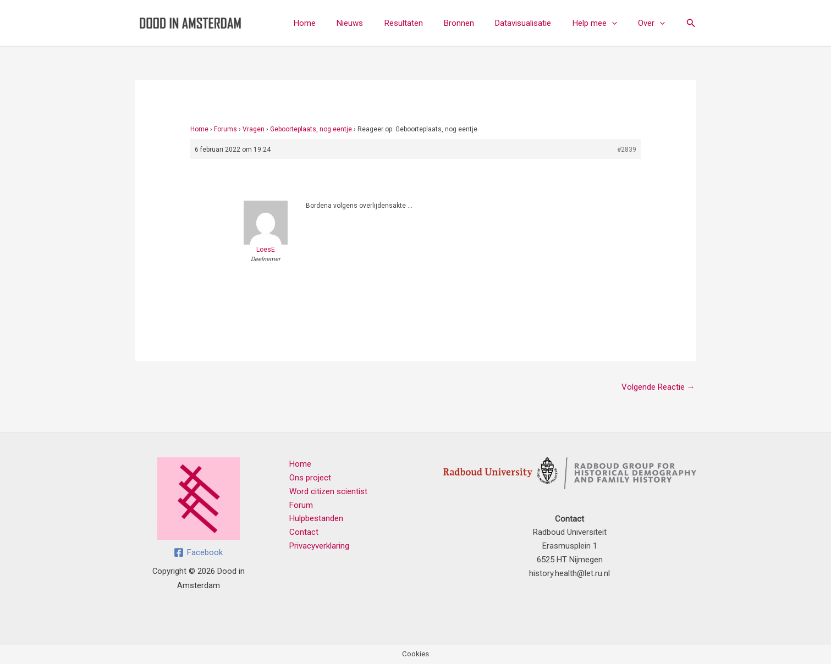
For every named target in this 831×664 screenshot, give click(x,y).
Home (334, 23)
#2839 (626, 149)
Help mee (601, 23)
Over (653, 23)
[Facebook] (198, 552)
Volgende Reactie (658, 387)
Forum (301, 505)
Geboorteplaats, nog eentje (311, 129)
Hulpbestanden (316, 518)
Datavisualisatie (535, 23)
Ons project (310, 478)
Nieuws (375, 23)
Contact (303, 532)
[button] (618, 23)
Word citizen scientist (328, 491)
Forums (225, 129)
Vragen (254, 129)
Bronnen (475, 23)
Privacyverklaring (319, 546)
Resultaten (424, 23)
